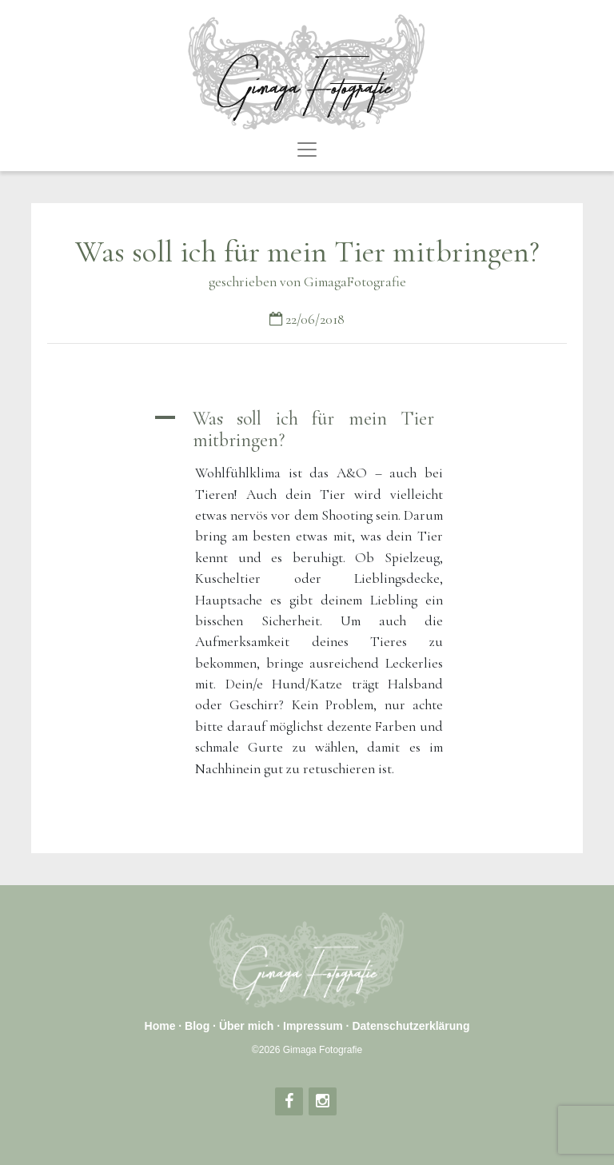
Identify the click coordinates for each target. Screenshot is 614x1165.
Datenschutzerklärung (410, 1025)
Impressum (313, 1025)
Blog (197, 1025)
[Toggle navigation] (307, 149)
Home (160, 1025)
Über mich (246, 1025)
